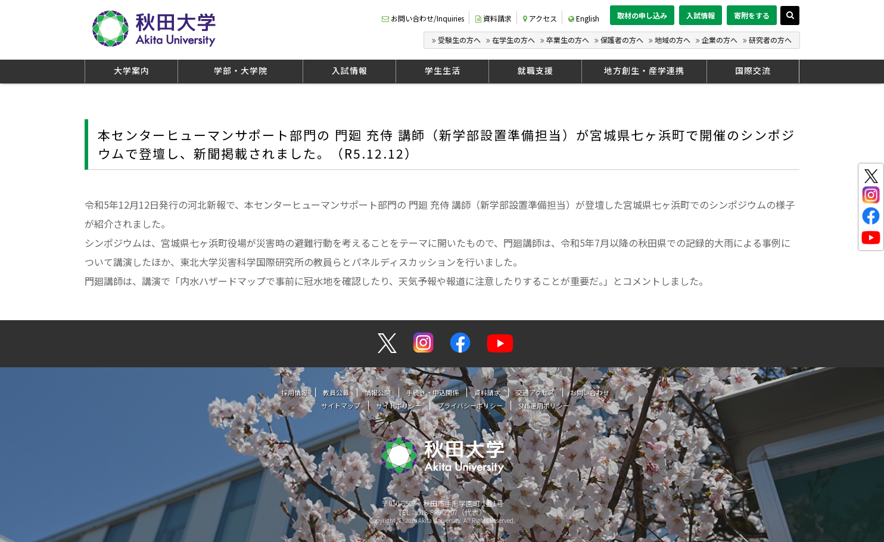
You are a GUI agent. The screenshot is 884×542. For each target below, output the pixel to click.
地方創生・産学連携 (644, 70)
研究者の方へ (770, 40)
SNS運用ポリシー (543, 405)
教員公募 (336, 392)
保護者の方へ (621, 40)
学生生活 (442, 70)
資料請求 (493, 18)
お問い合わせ (589, 392)
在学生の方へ (513, 40)
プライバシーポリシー (470, 405)
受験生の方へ (459, 40)
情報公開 (378, 392)
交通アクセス (535, 392)
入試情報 (700, 15)
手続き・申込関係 (432, 392)
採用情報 (294, 392)
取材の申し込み (642, 15)
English (583, 18)
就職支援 (535, 70)
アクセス (540, 18)
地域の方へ (672, 40)
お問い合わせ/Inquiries (423, 18)
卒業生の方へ (567, 40)
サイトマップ (340, 405)
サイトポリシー (399, 405)
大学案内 (132, 70)
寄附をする (752, 15)
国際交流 (753, 70)
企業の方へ (719, 40)
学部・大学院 (240, 70)
